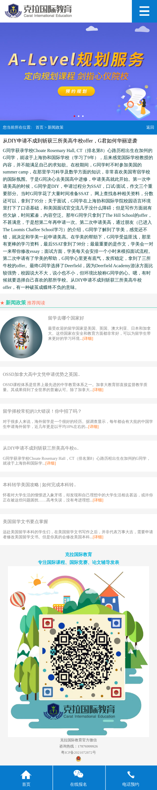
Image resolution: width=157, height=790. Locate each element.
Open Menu (144, 11)
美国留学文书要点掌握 (25, 521)
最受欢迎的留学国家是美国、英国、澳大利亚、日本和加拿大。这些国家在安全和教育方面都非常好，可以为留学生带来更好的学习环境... (99, 333)
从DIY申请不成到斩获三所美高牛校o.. (40, 448)
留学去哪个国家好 (66, 318)
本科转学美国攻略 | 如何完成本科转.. (39, 484)
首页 (39, 127)
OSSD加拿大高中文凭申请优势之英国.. (41, 374)
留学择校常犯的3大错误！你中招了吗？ (42, 411)
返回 (150, 127)
